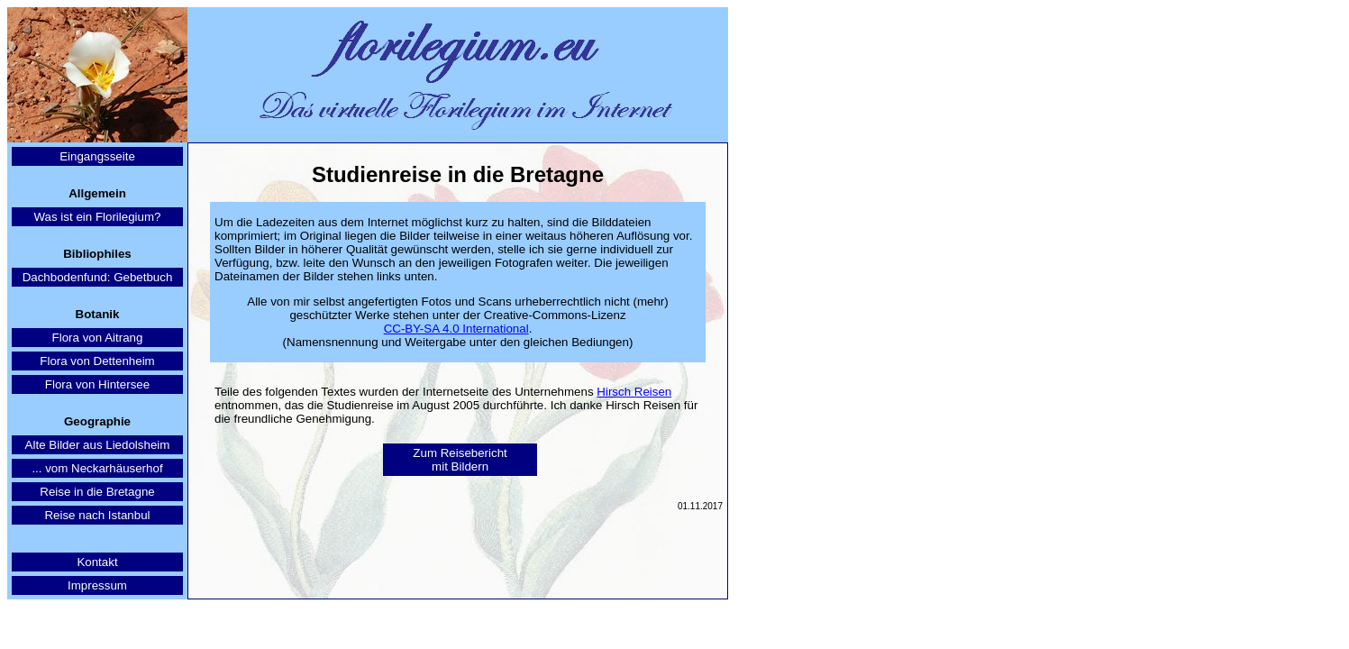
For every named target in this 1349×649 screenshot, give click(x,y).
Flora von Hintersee (97, 384)
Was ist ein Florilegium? (97, 217)
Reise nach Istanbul (97, 515)
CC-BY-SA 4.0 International (456, 328)
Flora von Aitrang (97, 337)
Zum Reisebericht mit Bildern (459, 459)
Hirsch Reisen (634, 391)
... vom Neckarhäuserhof (97, 468)
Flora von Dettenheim (97, 361)
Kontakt (97, 562)
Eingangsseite (97, 156)
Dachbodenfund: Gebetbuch (98, 277)
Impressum (97, 585)
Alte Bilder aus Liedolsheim (97, 445)
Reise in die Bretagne (97, 491)
